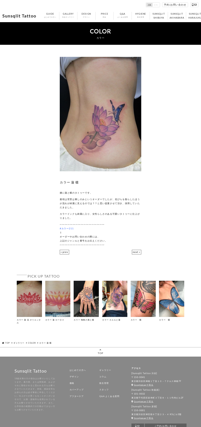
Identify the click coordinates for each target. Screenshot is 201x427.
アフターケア (77, 396)
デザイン (74, 376)
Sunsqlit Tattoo (19, 15)
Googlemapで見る (142, 385)
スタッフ (104, 389)
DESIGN (86, 15)
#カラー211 (67, 228)
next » (136, 252)
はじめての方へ (78, 370)
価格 (72, 383)
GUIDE (50, 15)
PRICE (104, 15)
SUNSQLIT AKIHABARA (177, 16)
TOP (100, 351)
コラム (102, 376)
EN (156, 5)
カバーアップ (77, 389)
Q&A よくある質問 (109, 396)
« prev (64, 252)
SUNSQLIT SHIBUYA (159, 16)
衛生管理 (104, 383)
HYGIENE (140, 15)
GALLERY (68, 15)
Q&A (122, 15)
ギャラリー (105, 370)
